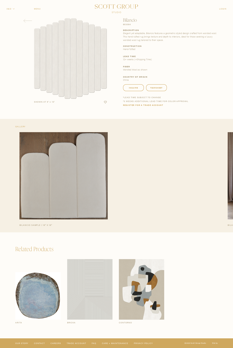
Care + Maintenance (115, 343)
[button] (105, 102)
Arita (18, 322)
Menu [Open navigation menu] (37, 9)
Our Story (21, 343)
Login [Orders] (222, 9)
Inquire (133, 87)
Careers (56, 343)
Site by (215, 343)
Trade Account (76, 343)
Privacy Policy (143, 343)
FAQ (94, 343)
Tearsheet (156, 87)
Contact (39, 343)
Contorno (125, 322)
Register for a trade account (143, 105)
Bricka (71, 322)
